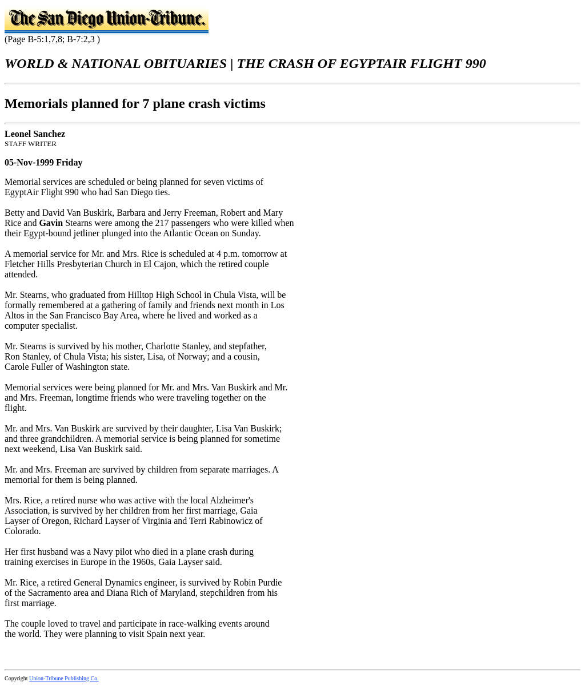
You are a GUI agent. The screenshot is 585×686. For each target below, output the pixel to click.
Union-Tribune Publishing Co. (64, 678)
